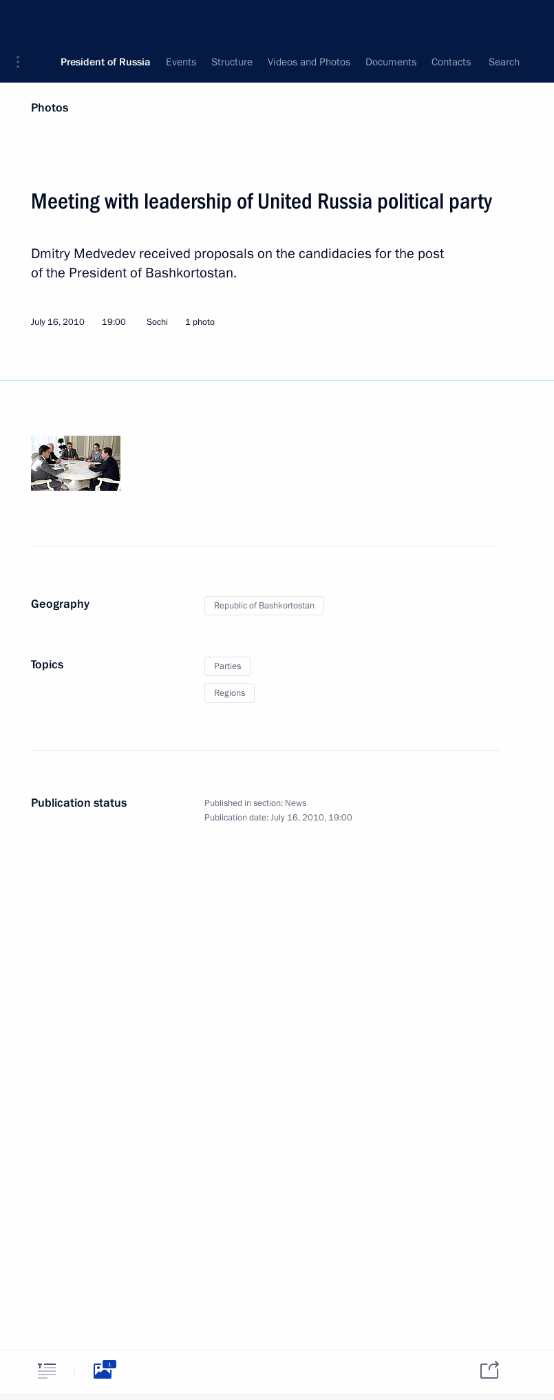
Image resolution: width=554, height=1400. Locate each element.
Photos (49, 108)
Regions (229, 693)
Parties (227, 666)
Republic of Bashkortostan (264, 606)
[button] (22, 20)
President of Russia (106, 21)
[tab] (46, 1370)
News (295, 803)
